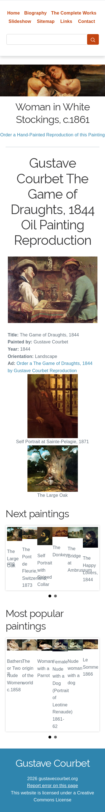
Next (90, 558)
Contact (86, 21)
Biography (35, 13)
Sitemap (46, 21)
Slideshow (20, 21)
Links (66, 21)
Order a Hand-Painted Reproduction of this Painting (52, 134)
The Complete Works (74, 13)
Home (13, 13)
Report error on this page (52, 785)
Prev (14, 558)
